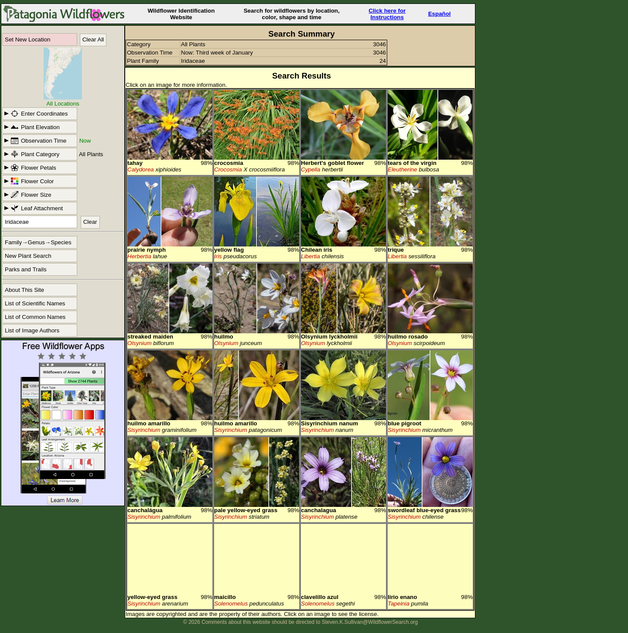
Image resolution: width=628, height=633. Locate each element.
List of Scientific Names (35, 303)
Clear (90, 222)
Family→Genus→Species (38, 242)
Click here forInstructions (387, 14)
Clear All (93, 39)
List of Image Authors (32, 330)
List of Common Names (35, 317)
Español (439, 13)
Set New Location (27, 39)
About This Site (24, 290)
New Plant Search (28, 256)
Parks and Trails (26, 269)
